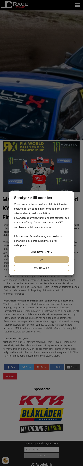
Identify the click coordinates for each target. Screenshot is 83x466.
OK (41, 259)
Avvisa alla (41, 268)
